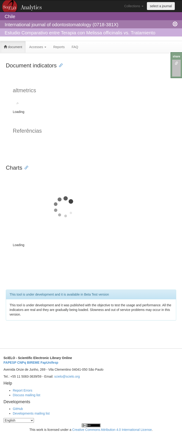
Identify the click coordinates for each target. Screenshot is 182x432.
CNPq (21, 362)
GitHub (18, 409)
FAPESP (9, 362)
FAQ (75, 47)
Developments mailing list (31, 413)
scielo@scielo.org (67, 376)
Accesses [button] (37, 47)
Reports (59, 47)
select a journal (161, 6)
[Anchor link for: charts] (25, 167)
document (13, 47)
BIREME (33, 362)
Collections (133, 6)
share (176, 56)
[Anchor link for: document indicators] (59, 65)
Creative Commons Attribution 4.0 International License (112, 430)
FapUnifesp (49, 362)
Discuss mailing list (26, 395)
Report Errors (22, 390)
